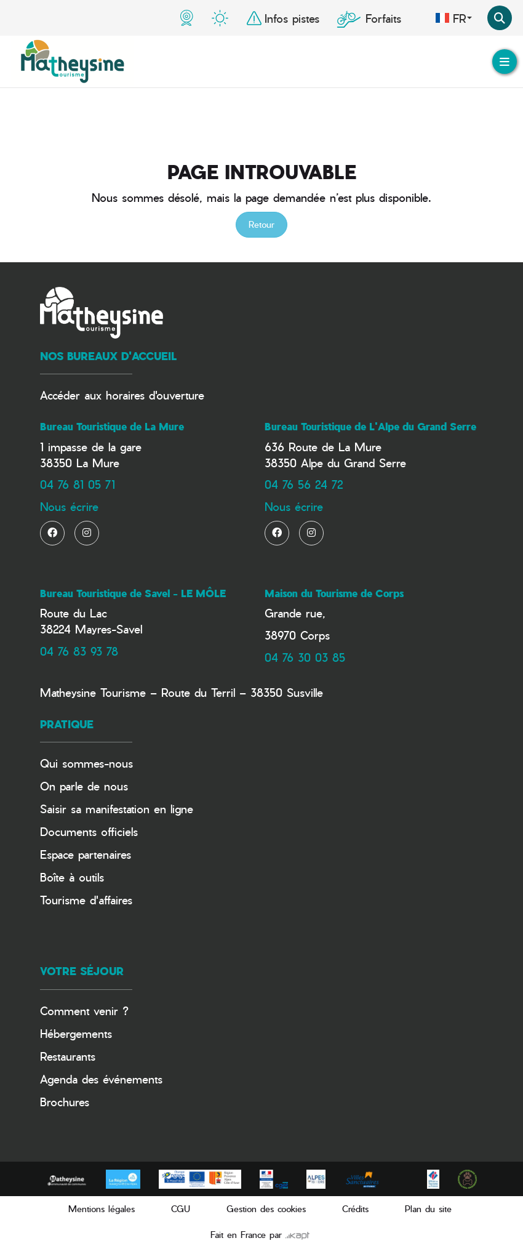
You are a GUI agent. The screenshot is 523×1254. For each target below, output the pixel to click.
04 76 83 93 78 (79, 651)
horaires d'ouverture (155, 394)
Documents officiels (89, 831)
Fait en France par (259, 1234)
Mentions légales (101, 1209)
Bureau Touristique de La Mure (112, 426)
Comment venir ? (84, 1010)
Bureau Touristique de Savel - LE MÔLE (133, 593)
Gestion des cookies (266, 1209)
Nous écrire (69, 506)
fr (453, 17)
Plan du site (428, 1209)
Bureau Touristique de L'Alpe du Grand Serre (370, 426)
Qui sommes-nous (86, 763)
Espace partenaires (85, 854)
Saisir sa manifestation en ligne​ (116, 808)
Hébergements (76, 1033)
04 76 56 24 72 (304, 484)
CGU (180, 1209)
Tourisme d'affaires (86, 899)
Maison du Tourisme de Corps (334, 593)
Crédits (355, 1209)
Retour (261, 224)
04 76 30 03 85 (305, 657)
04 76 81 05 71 (77, 484)
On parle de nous (84, 785)
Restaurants (67, 1056)
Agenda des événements (101, 1078)
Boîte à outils (72, 876)
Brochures (64, 1101)
